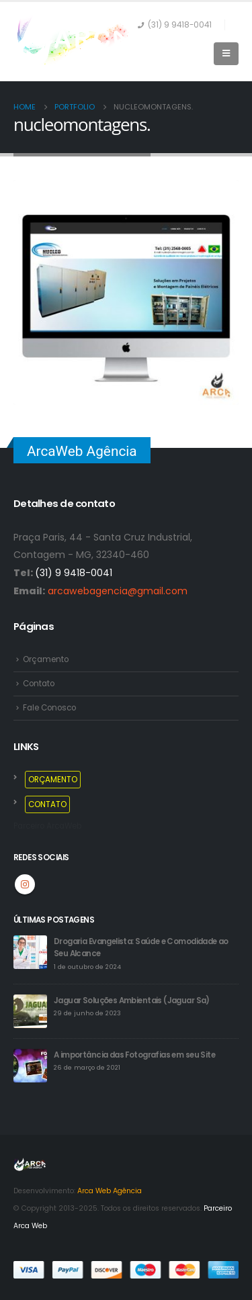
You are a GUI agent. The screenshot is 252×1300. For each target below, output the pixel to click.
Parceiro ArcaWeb (47, 826)
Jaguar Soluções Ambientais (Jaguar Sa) (132, 1000)
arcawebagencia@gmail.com (117, 591)
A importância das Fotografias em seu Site (134, 1055)
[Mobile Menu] (226, 53)
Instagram (25, 884)
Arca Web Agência (109, 1191)
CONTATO (47, 804)
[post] (30, 951)
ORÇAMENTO (52, 779)
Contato (38, 683)
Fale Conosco (49, 707)
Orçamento (46, 659)
